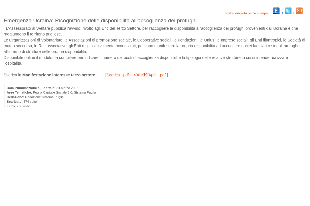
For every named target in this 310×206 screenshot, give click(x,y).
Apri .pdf (158, 75)
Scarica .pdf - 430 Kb (126, 75)
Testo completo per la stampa (247, 13)
